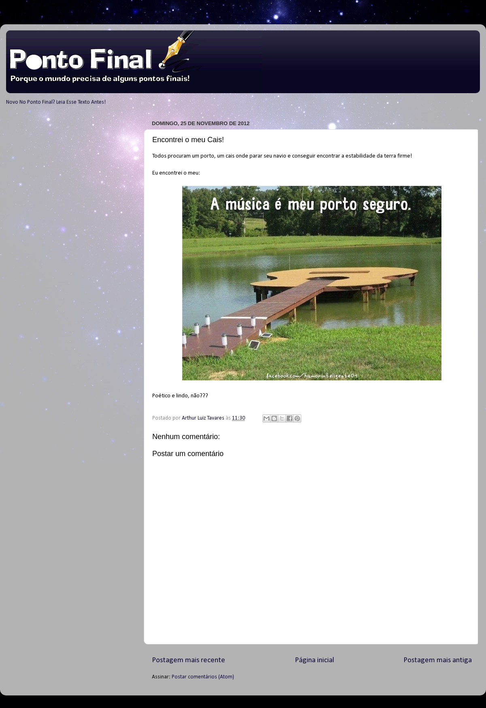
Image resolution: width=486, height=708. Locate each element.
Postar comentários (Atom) (203, 677)
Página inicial (314, 660)
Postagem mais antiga (437, 660)
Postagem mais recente (188, 660)
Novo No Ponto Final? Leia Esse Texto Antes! (56, 102)
